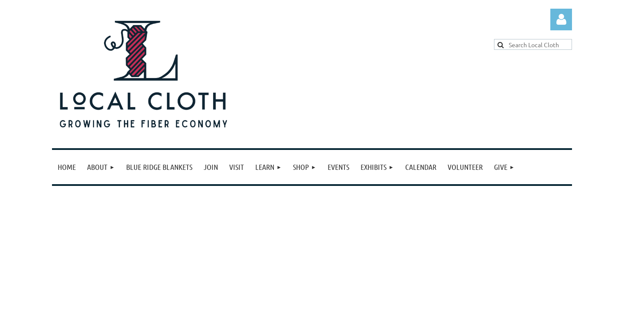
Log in (561, 19)
